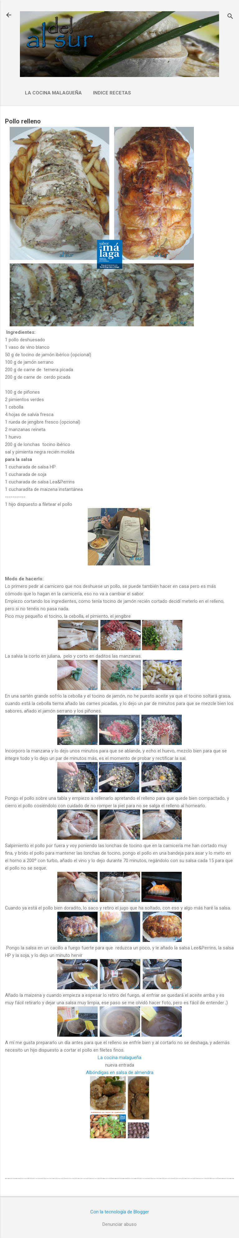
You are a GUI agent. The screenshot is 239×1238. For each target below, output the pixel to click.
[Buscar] (230, 16)
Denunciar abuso (119, 1224)
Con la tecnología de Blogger (119, 1212)
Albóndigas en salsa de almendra (119, 1072)
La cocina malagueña (53, 93)
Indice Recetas (112, 93)
